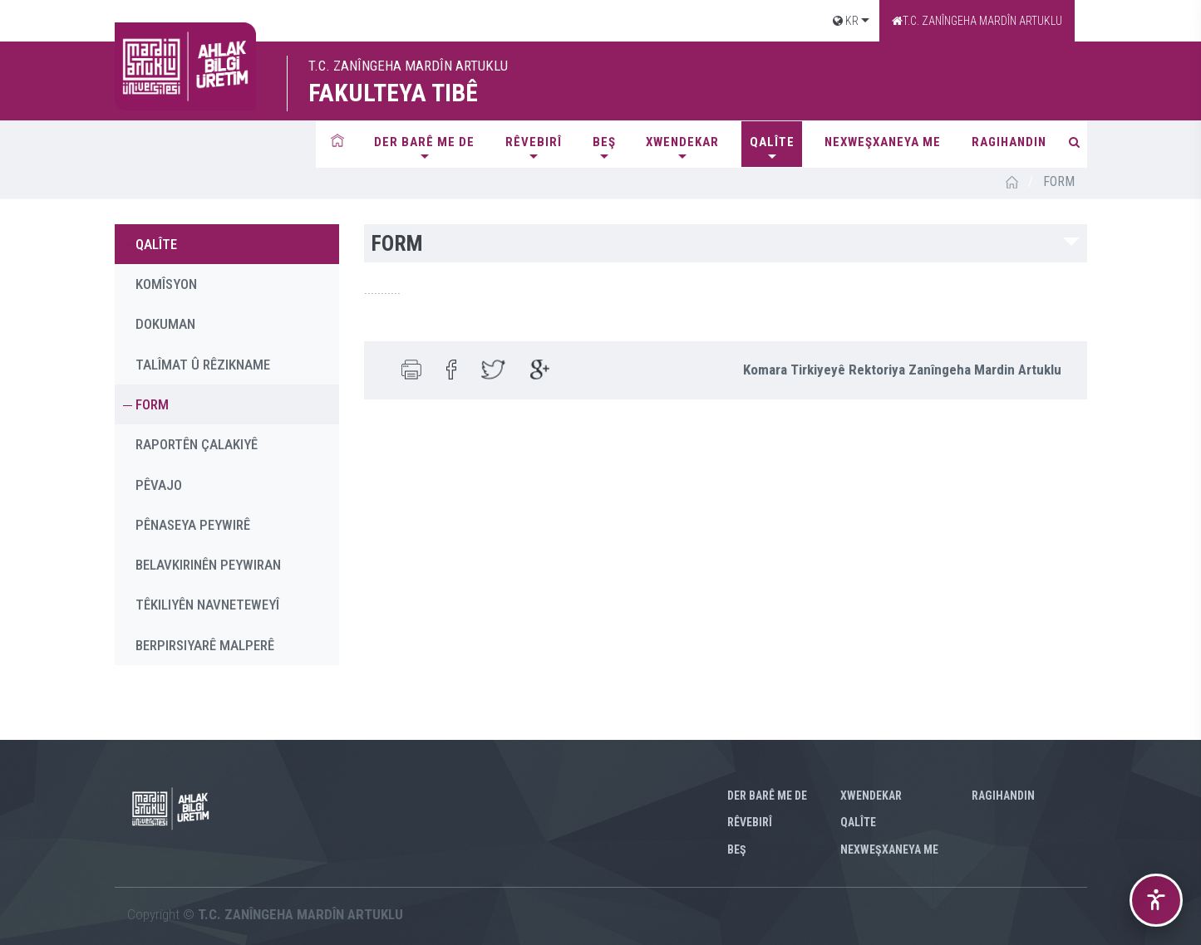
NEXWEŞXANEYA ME (882, 142)
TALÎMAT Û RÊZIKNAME (202, 364)
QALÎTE (772, 142)
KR (846, 20)
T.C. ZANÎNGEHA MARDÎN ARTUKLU (977, 20)
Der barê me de (424, 142)
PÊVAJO (158, 485)
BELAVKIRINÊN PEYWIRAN (208, 564)
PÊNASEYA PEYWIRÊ (192, 525)
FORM (152, 404)
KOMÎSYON (166, 284)
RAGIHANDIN (1009, 142)
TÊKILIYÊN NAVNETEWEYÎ (207, 604)
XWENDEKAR (682, 142)
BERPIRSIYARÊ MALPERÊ (204, 645)
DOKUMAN (165, 324)
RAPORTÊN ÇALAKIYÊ (196, 444)
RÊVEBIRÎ (533, 142)
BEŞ (604, 142)
